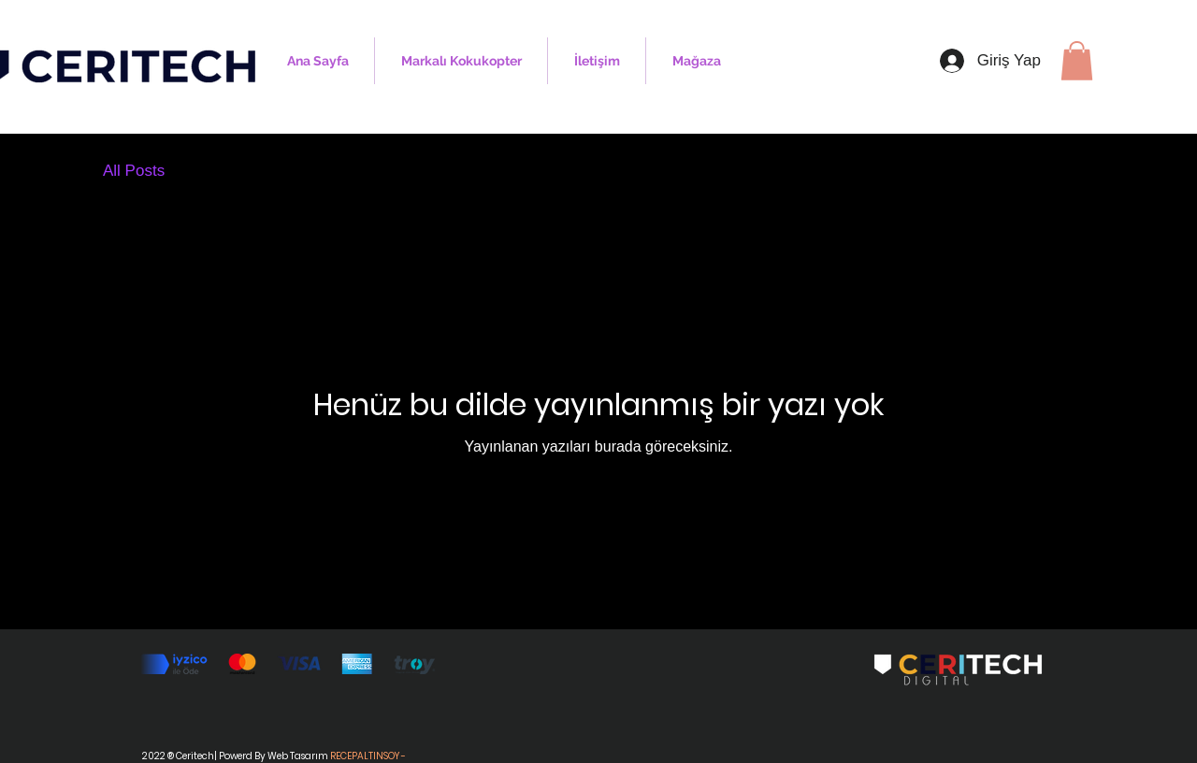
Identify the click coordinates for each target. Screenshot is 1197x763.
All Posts (134, 171)
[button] (1076, 60)
